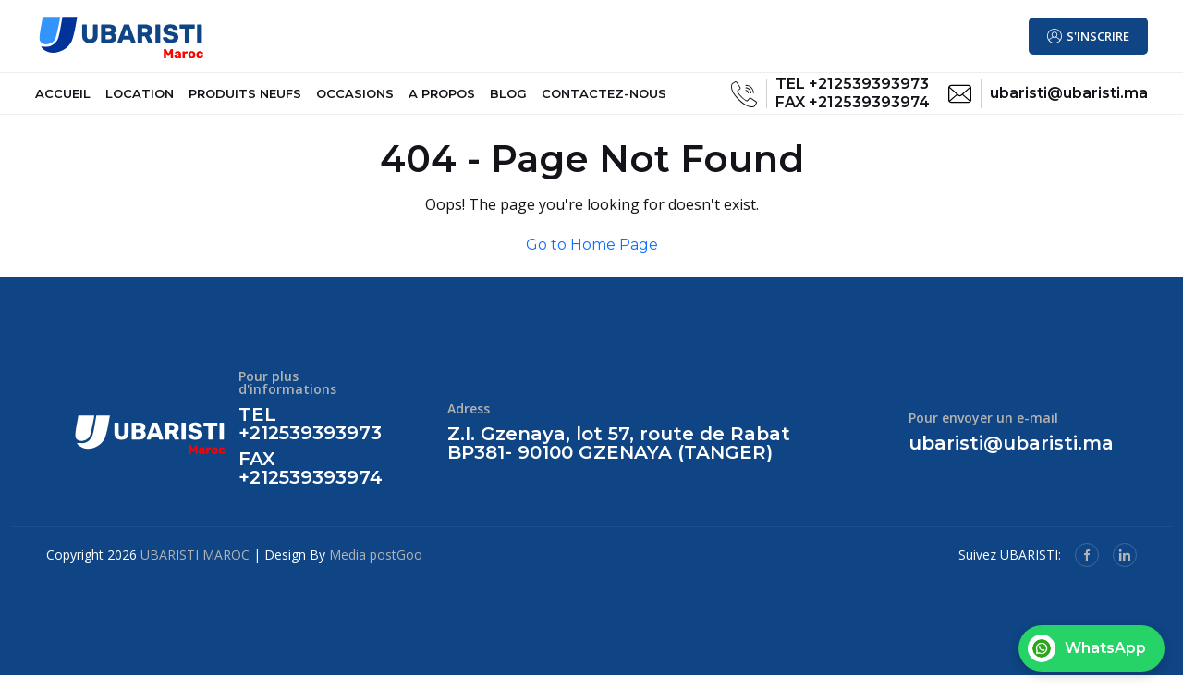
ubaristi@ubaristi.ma (1069, 100)
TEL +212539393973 (852, 91)
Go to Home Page (592, 259)
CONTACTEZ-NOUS (604, 100)
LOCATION (139, 100)
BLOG (508, 100)
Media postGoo (375, 569)
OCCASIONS (355, 100)
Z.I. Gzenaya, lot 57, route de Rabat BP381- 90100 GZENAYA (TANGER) (618, 458)
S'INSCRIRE (1098, 37)
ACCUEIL (63, 100)
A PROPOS (442, 100)
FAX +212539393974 (852, 109)
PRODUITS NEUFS (245, 100)
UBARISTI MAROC (195, 569)
